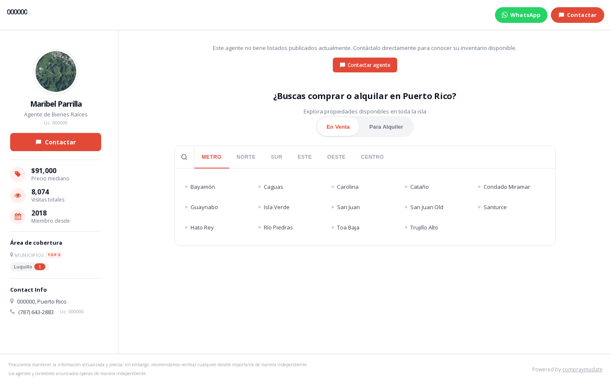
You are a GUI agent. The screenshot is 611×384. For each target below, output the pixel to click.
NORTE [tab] (246, 157)
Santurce (492, 207)
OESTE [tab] (336, 157)
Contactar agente (365, 65)
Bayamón (200, 187)
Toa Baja (345, 227)
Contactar (577, 15)
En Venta (338, 127)
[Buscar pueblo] (184, 157)
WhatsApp (521, 15)
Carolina (345, 187)
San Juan (346, 207)
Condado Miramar (504, 187)
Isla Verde (274, 207)
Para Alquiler (386, 127)
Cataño (417, 187)
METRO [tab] (211, 157)
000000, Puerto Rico (41, 301)
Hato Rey (199, 227)
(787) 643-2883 (36, 312)
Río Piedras (275, 227)
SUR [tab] (276, 157)
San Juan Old (424, 207)
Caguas (270, 187)
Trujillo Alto (421, 227)
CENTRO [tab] (372, 157)
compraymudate (582, 369)
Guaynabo (201, 207)
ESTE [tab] (305, 157)
